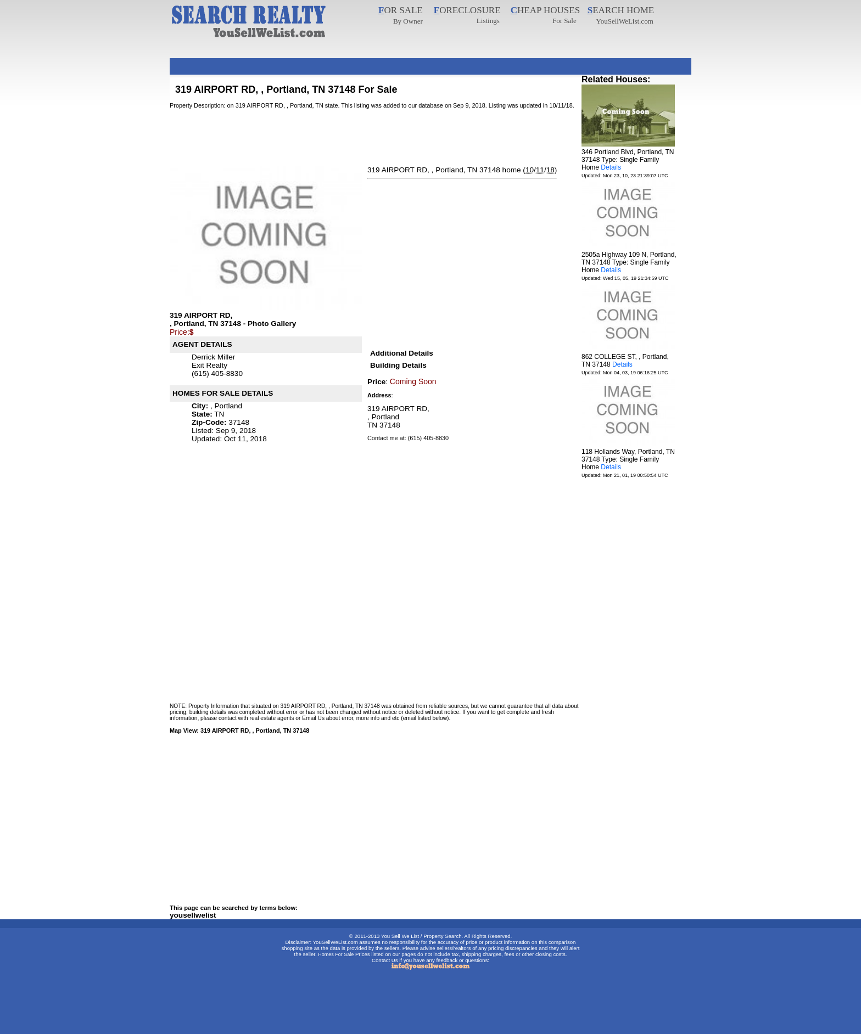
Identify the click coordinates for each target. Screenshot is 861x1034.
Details (611, 167)
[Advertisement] (369, 62)
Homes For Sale (336, 954)
